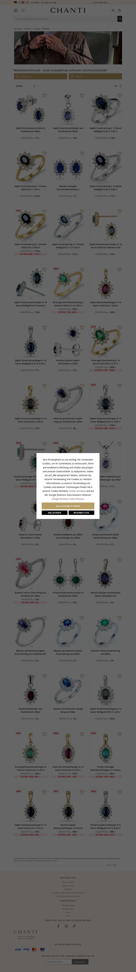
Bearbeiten (81, 512)
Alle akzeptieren (68, 505)
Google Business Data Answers (68, 498)
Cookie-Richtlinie (77, 490)
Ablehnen (54, 512)
